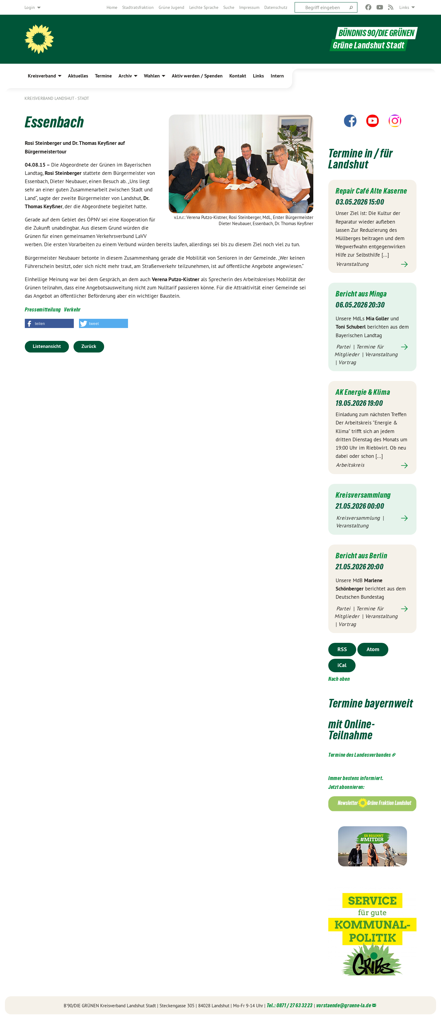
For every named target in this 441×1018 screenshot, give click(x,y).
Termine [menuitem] (103, 76)
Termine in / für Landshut (360, 159)
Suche (228, 7)
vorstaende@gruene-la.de (343, 1004)
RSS (342, 647)
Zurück (88, 346)
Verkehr (72, 309)
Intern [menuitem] (277, 76)
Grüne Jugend (171, 7)
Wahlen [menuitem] (152, 76)
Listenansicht (47, 346)
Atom (373, 647)
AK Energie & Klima (363, 391)
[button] (49, 323)
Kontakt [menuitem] (237, 76)
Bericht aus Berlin (361, 554)
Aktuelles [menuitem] (78, 76)
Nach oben (339, 677)
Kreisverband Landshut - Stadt (56, 98)
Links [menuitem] (404, 7)
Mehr (372, 264)
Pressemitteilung (43, 309)
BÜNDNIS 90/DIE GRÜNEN (376, 33)
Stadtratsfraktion (138, 7)
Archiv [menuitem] (125, 76)
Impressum (249, 7)
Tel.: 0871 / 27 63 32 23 (290, 1004)
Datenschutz (275, 7)
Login (29, 7)
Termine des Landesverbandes (359, 753)
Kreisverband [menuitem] (42, 76)
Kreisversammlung (363, 494)
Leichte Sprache (203, 7)
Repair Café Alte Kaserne (371, 191)
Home (112, 7)
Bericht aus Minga (361, 293)
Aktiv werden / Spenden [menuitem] (197, 76)
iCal (341, 663)
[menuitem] (112, 7)
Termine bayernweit (370, 702)
